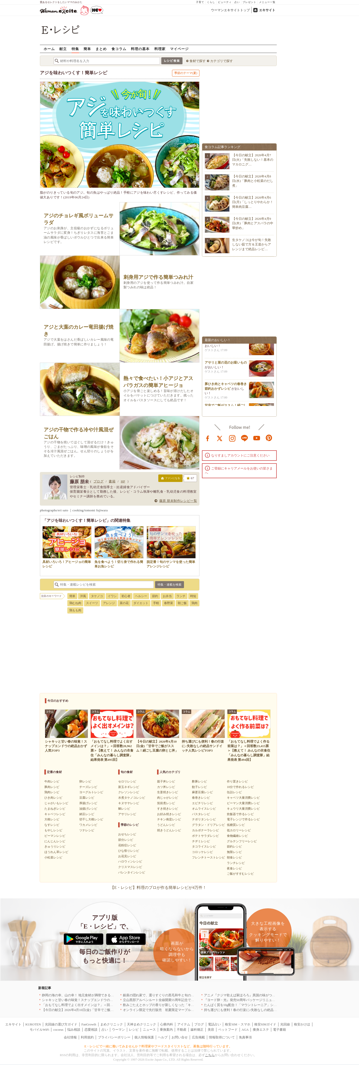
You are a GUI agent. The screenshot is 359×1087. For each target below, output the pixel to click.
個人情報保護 (144, 1037)
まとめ (101, 48)
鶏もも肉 (75, 610)
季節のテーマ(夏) (185, 73)
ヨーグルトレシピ (91, 792)
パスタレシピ (201, 814)
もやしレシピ (53, 830)
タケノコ (97, 596)
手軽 (156, 603)
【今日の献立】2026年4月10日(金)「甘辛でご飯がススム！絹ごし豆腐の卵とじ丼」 (102, 1010)
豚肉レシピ (51, 787)
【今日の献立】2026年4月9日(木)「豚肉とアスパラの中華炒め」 (252, 223)
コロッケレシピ (202, 852)
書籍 (112, 481)
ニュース (149, 1029)
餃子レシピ (199, 787)
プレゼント (249, 2)
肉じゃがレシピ (167, 797)
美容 (211, 1029)
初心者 (125, 596)
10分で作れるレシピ (240, 787)
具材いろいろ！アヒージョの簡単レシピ (66, 561)
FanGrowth (88, 1024)
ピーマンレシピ (54, 836)
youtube (257, 438)
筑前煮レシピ (166, 803)
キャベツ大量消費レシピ (243, 797)
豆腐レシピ (86, 797)
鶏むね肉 (75, 603)
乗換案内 (166, 1029)
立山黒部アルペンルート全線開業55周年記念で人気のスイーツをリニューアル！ (181, 1000)
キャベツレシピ (54, 814)
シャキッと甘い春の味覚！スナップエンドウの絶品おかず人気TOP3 (91, 1000)
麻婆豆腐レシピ (202, 792)
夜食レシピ (234, 868)
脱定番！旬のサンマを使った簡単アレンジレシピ (171, 561)
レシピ (134, 1029)
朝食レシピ (234, 857)
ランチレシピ (236, 863)
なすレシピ (51, 825)
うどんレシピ (166, 825)
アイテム (183, 1024)
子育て (200, 2)
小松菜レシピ (53, 857)
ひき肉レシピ (53, 797)
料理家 (160, 48)
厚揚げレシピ (88, 803)
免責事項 (245, 1037)
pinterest (269, 438)
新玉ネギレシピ (128, 787)
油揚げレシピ (88, 808)
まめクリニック (111, 1024)
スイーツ (92, 603)
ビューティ (225, 2)
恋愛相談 (91, 1029)
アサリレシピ (127, 814)
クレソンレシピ (128, 792)
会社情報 (70, 1037)
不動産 (181, 1029)
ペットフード (228, 1029)
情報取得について (222, 1037)
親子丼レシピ (166, 781)
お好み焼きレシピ (169, 814)
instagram (232, 438)
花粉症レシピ (127, 845)
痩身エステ (261, 1029)
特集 (75, 48)
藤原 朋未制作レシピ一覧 (178, 501)
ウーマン (118, 1029)
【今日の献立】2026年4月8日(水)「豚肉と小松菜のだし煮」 (252, 180)
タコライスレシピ (204, 846)
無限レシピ (234, 852)
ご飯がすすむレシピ (240, 873)
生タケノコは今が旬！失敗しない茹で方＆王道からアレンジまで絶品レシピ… (251, 244)
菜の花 (124, 603)
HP (123, 481)
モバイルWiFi (39, 1029)
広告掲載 (198, 1037)
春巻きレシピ (201, 797)
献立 (63, 48)
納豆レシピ (86, 814)
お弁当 (167, 596)
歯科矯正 (196, 1029)
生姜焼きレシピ (167, 792)
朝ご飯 (182, 603)
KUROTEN (33, 1024)
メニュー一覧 (267, 2)
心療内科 (166, 1024)
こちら (210, 1055)
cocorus (58, 1029)
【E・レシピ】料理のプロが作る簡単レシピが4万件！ (158, 887)
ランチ (181, 596)
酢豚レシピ (199, 781)
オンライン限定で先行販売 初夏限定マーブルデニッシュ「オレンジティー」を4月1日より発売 (192, 1010)
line (244, 438)
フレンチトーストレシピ (208, 857)
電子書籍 (279, 1029)
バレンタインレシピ (131, 872)
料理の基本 (140, 48)
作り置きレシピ (237, 781)
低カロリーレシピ (239, 830)
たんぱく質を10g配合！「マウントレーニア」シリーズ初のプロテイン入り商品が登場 (266, 1005)
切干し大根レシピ (91, 819)
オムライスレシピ (204, 808)
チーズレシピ (88, 787)
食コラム (118, 48)
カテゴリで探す (221, 61)
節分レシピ (125, 840)
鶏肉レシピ (51, 792)
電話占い (214, 1024)
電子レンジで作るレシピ (243, 819)
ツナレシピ (86, 830)
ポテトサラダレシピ (205, 836)
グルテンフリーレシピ (242, 841)
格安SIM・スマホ (237, 1024)
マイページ (179, 48)
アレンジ (109, 603)
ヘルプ (163, 1037)
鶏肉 (194, 603)
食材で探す (197, 61)
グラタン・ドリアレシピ (208, 825)
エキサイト (267, 10)
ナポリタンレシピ (204, 819)
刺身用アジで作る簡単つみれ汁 (158, 277)
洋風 (83, 596)
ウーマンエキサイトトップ (230, 10)
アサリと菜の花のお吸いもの (226, 364)
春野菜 (168, 603)
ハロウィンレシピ (130, 861)
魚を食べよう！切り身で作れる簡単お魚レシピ (119, 561)
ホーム (49, 48)
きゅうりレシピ (54, 846)
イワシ (112, 596)
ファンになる (170, 479)
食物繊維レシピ (237, 836)
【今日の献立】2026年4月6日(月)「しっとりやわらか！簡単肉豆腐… (252, 202)
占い (237, 2)
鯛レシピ (124, 808)
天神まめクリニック (141, 1024)
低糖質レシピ (236, 825)
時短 (193, 596)
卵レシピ (85, 781)
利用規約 (87, 1037)
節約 (155, 596)
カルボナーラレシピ (205, 830)
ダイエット (140, 603)
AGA (245, 1029)
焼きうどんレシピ (169, 830)
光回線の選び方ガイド (61, 1024)
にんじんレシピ (54, 841)
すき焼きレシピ (167, 808)
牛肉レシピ (51, 781)
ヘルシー (141, 596)
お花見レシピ (127, 856)
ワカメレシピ (88, 825)
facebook (207, 438)
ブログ (98, 481)
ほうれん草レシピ (56, 852)
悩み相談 (73, 1029)
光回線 (285, 1024)
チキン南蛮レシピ (169, 819)
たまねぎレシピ (54, 808)
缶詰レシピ (234, 792)
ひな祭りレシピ (128, 851)
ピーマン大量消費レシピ (243, 803)
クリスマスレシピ (130, 867)
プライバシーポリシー (114, 1037)
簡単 (87, 48)
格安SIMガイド (265, 1024)
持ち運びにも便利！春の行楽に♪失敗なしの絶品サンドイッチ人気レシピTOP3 (260, 1010)
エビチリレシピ (202, 803)
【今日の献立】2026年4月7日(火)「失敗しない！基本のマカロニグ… (252, 159)
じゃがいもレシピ (56, 803)
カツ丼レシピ (166, 787)
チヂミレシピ (201, 841)
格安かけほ (302, 1024)
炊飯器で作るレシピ (240, 814)
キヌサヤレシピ (128, 803)
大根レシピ (51, 819)
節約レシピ (234, 846)
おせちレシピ (127, 834)
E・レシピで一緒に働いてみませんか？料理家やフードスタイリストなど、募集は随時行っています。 (158, 1046)
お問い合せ (180, 1037)
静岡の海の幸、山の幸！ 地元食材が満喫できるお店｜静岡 (84, 995)
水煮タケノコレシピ (131, 797)
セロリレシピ (127, 781)
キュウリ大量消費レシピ (243, 808)
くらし (211, 2)
